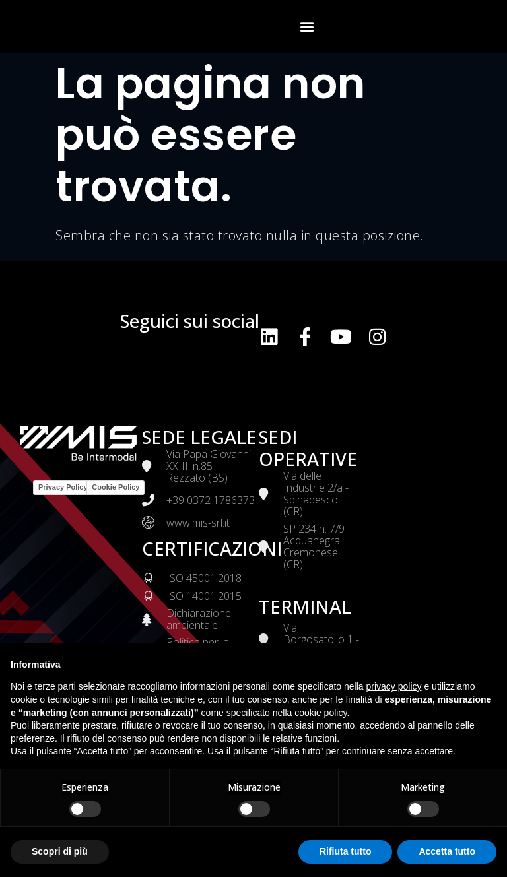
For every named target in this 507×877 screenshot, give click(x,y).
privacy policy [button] (394, 686)
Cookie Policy (115, 487)
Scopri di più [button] (60, 851)
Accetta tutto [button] (447, 851)
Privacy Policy (63, 487)
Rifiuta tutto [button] (346, 851)
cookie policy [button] (320, 712)
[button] (307, 27)
